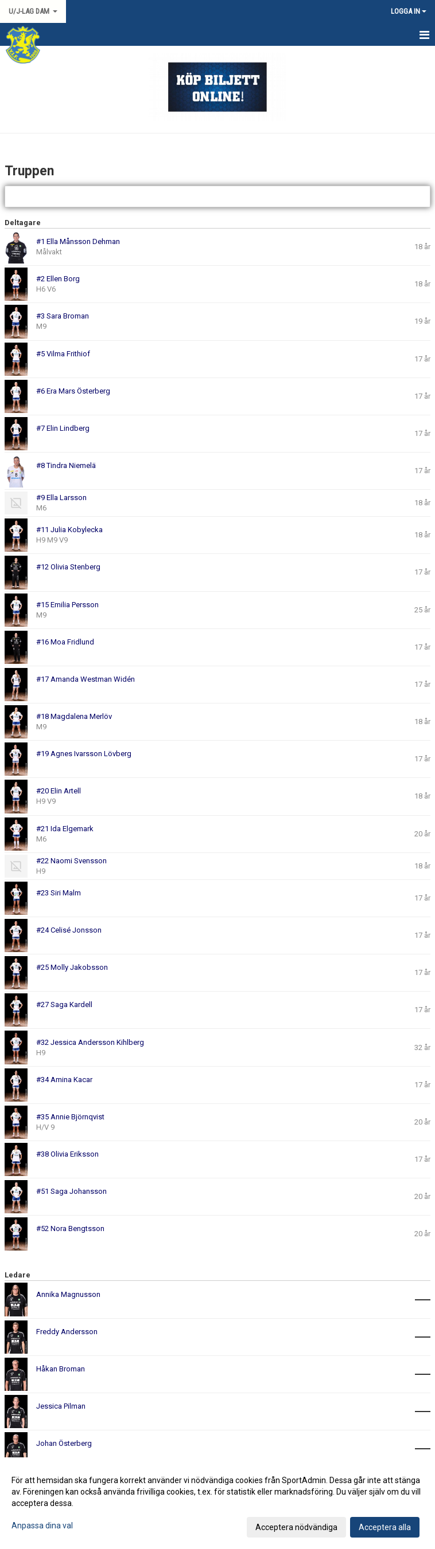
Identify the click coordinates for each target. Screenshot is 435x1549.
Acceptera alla (385, 1527)
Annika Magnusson (68, 1294)
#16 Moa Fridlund (65, 642)
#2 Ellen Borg (58, 278)
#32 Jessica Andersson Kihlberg (90, 1042)
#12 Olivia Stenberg (68, 567)
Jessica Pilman (61, 1406)
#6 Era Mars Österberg (73, 391)
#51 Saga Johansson (71, 1191)
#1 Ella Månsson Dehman (78, 241)
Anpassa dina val (42, 1525)
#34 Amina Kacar (64, 1079)
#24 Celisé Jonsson (69, 930)
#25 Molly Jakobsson (72, 967)
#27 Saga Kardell (64, 1004)
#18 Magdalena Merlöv (74, 716)
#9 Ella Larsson (61, 497)
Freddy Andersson (67, 1331)
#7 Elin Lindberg (63, 428)
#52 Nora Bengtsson (70, 1228)
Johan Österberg (64, 1443)
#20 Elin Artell (58, 791)
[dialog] (217, 1503)
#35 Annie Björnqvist (70, 1116)
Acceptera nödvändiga (296, 1527)
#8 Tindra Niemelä (66, 465)
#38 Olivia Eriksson (67, 1154)
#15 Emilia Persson (67, 604)
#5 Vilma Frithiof (63, 353)
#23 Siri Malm (58, 892)
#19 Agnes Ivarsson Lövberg (83, 753)
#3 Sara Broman (62, 316)
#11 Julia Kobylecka (69, 529)
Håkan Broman (60, 1369)
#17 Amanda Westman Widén (85, 679)
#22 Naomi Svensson (71, 860)
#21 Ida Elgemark (65, 828)
